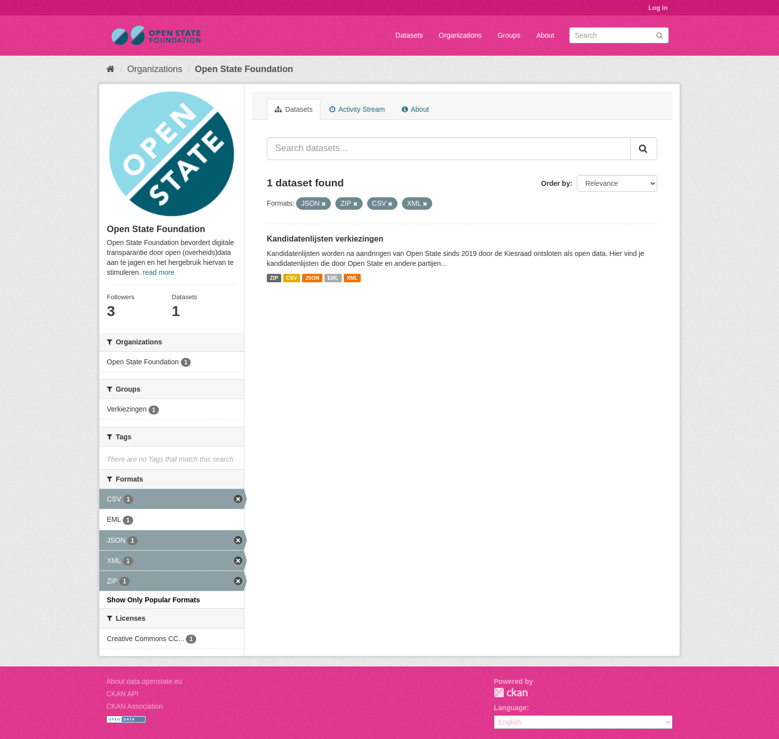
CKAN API (122, 694)
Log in (658, 7)
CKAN (511, 692)
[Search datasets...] (449, 148)
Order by (555, 183)
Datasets (409, 35)
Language (510, 708)
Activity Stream (357, 109)
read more (158, 272)
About (545, 35)
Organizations (460, 35)
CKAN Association (134, 706)
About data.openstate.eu (144, 681)
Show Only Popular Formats (153, 600)
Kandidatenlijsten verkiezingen (325, 239)
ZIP (274, 278)
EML (332, 278)
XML (352, 278)
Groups (508, 35)
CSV (291, 278)
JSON (312, 278)
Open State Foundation (244, 69)
